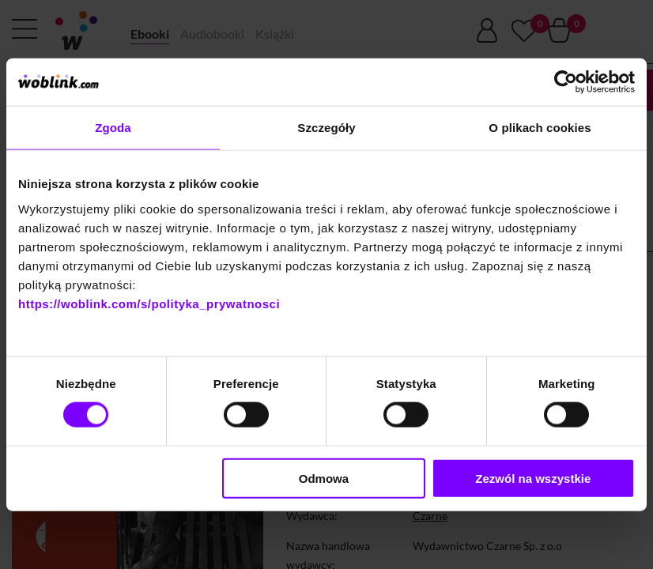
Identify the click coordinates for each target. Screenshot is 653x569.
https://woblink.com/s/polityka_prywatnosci (149, 303)
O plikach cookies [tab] (540, 127)
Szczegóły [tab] (326, 127)
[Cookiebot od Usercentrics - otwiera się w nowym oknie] (565, 82)
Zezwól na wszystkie (533, 477)
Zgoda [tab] (113, 127)
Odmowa (324, 477)
